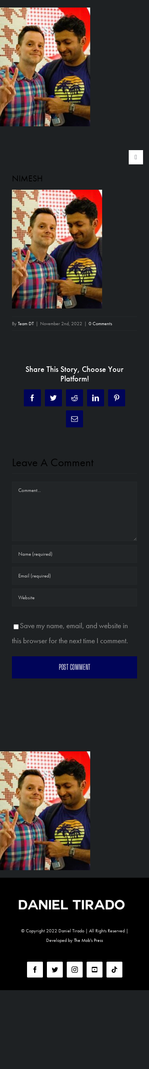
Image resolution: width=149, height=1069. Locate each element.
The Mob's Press (88, 940)
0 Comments (100, 323)
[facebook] (35, 970)
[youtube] (95, 970)
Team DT (26, 323)
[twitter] (55, 970)
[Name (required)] (74, 554)
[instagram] (75, 970)
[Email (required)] (74, 576)
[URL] (74, 597)
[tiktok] (114, 970)
